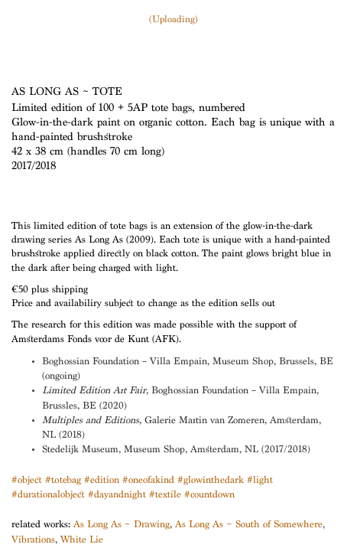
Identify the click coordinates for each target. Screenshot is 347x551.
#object (26, 481)
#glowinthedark (210, 481)
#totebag (63, 481)
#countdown (209, 495)
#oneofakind (148, 481)
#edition (101, 481)
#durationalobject (48, 495)
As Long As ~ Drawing (121, 525)
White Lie (81, 541)
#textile (165, 495)
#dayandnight (117, 495)
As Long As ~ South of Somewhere (249, 525)
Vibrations (33, 541)
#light (260, 481)
